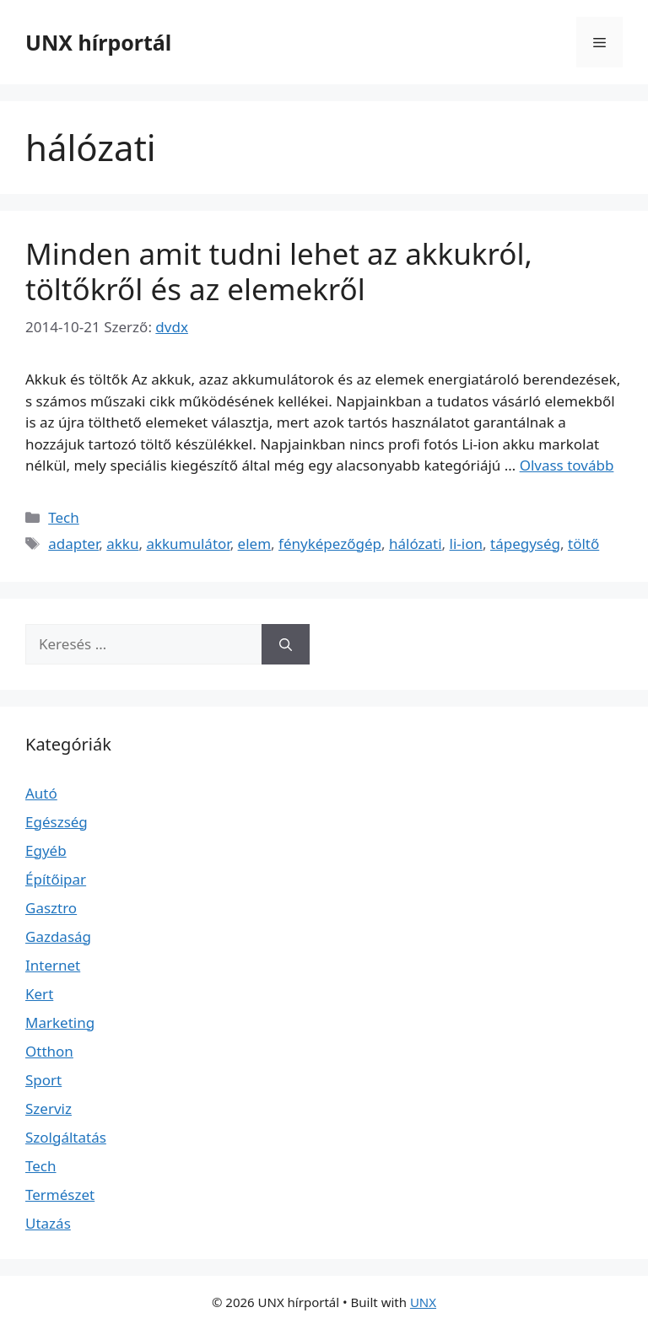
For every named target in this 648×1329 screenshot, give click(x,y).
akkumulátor (188, 543)
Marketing (59, 1022)
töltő (583, 543)
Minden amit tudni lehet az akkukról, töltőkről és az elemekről (278, 271)
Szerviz (48, 1108)
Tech (63, 517)
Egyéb (46, 850)
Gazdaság (58, 936)
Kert (39, 993)
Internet (52, 965)
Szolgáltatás (65, 1137)
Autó (41, 793)
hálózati (415, 543)
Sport (43, 1080)
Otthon (49, 1051)
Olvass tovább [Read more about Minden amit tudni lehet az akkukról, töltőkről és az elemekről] (567, 465)
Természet (59, 1194)
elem (254, 543)
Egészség (56, 821)
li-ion (466, 543)
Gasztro (51, 907)
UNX (423, 1302)
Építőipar (55, 879)
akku (122, 543)
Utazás (48, 1223)
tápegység (525, 543)
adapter (73, 543)
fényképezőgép (329, 543)
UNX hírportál (98, 42)
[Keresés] (286, 644)
